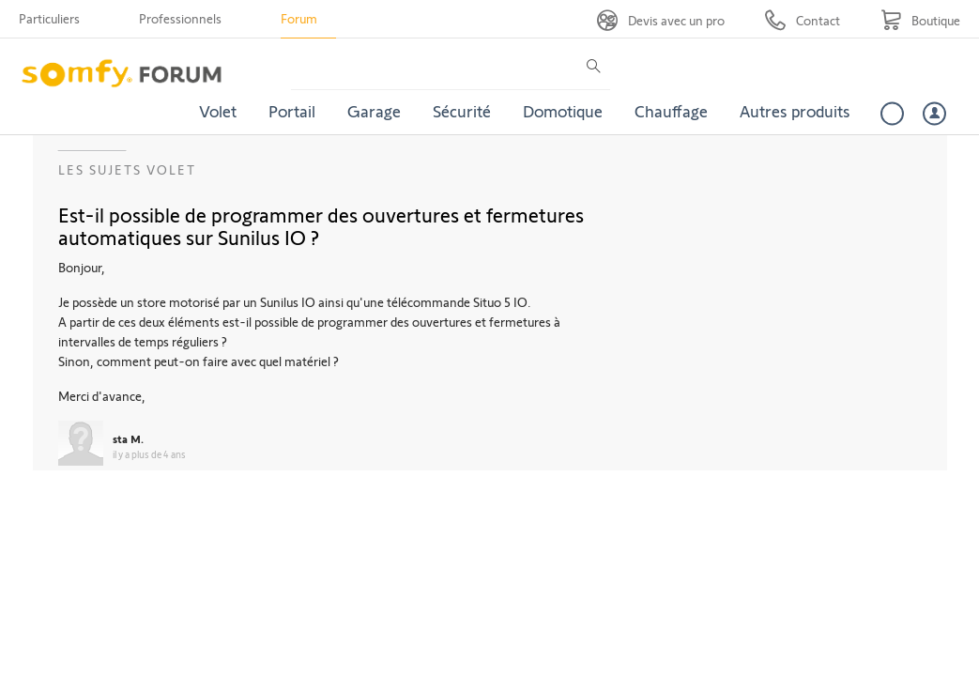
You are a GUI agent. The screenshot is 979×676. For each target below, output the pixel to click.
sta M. (128, 438)
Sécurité (462, 110)
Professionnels (180, 18)
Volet (218, 110)
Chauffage (671, 110)
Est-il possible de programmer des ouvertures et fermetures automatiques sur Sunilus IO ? (321, 225)
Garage (374, 110)
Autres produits (795, 110)
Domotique (563, 110)
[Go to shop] (920, 20)
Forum (299, 18)
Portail (291, 110)
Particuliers (49, 18)
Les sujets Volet (127, 169)
